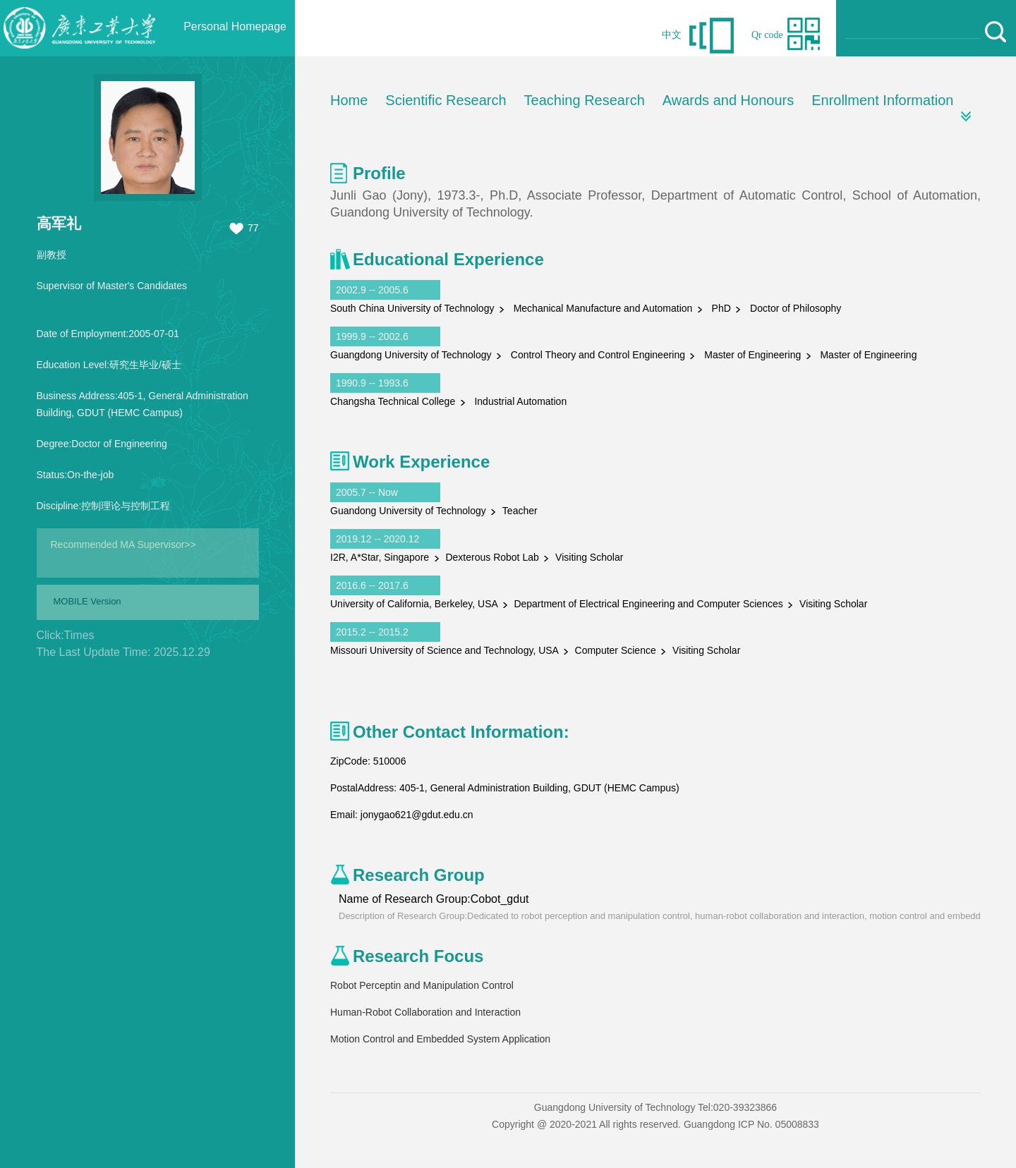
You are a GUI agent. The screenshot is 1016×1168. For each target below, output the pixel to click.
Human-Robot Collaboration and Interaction (425, 1012)
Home (349, 100)
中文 (672, 35)
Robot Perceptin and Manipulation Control (422, 985)
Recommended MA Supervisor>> (123, 544)
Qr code (767, 35)
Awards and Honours (728, 100)
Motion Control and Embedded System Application (440, 1039)
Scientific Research (445, 100)
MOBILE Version (87, 601)
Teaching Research (584, 100)
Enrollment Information (882, 100)
